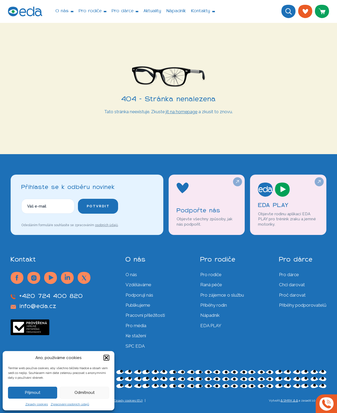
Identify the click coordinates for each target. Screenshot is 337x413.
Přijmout (32, 392)
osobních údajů (106, 225)
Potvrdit (98, 206)
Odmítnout (84, 392)
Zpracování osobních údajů (70, 404)
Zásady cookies (36, 404)
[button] (106, 357)
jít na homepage (181, 111)
